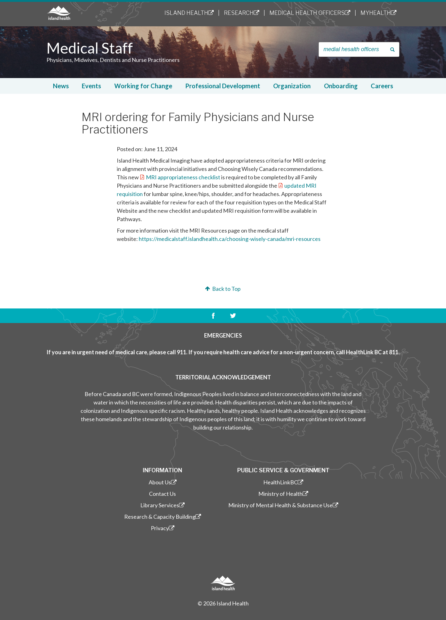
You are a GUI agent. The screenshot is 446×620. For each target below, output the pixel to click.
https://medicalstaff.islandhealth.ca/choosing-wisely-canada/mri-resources (230, 238)
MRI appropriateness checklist (183, 177)
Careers (382, 86)
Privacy (162, 528)
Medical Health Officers (309, 13)
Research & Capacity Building (162, 516)
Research (241, 13)
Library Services (162, 505)
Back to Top (222, 288)
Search (393, 49)
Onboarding (341, 86)
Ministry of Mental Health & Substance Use (283, 505)
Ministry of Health (283, 493)
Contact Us (162, 493)
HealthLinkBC (283, 482)
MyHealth (378, 13)
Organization (292, 86)
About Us (163, 482)
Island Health (189, 13)
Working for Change (143, 86)
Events (91, 86)
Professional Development (222, 86)
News (61, 86)
